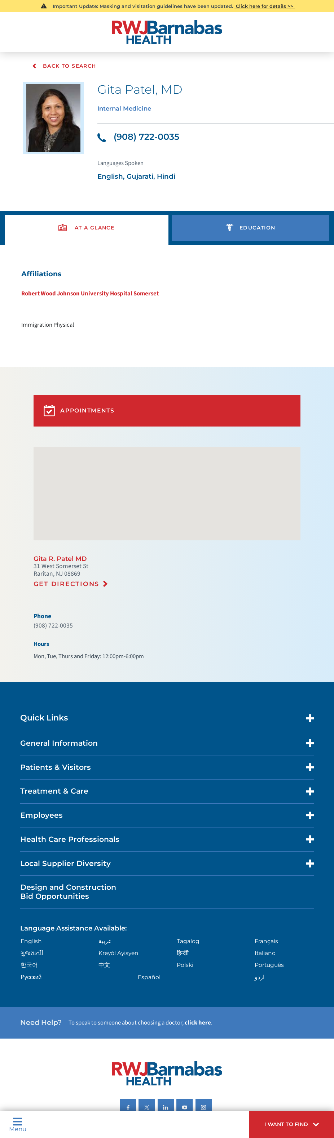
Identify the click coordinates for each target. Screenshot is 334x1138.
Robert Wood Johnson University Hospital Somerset (94, 283)
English (29, 891)
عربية (104, 891)
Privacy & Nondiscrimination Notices (104, 1075)
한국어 (27, 914)
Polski (185, 914)
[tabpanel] (166, 288)
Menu (17, 1126)
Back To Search (63, 66)
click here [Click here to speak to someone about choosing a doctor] (190, 968)
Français (266, 891)
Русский (29, 925)
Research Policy (249, 1075)
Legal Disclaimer (205, 1075)
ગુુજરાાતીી (30, 902)
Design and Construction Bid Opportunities (63, 844)
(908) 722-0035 (135, 133)
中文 (103, 914)
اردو (259, 925)
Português (269, 914)
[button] (296, 1126)
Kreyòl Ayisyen (117, 902)
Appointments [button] (76, 391)
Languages (166, 1075)
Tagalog (187, 891)
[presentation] (86, 220)
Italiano (265, 902)
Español (148, 925)
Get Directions (64, 554)
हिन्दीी (182, 902)
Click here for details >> (264, 6)
